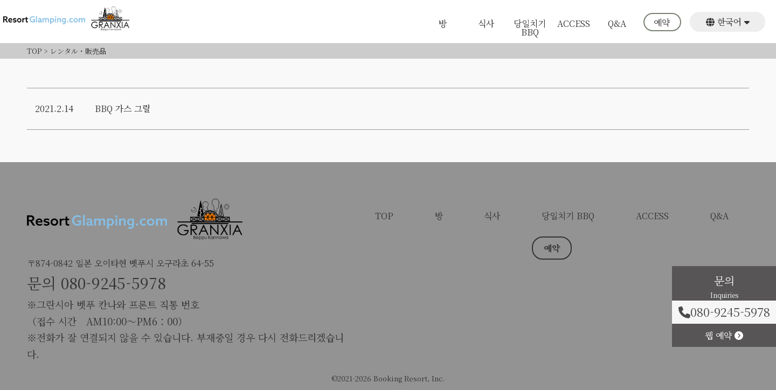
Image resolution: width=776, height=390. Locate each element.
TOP (384, 216)
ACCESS (573, 24)
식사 (486, 24)
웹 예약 (724, 334)
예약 (662, 23)
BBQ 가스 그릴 (122, 109)
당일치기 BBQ (530, 27)
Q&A (617, 24)
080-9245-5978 (113, 283)
